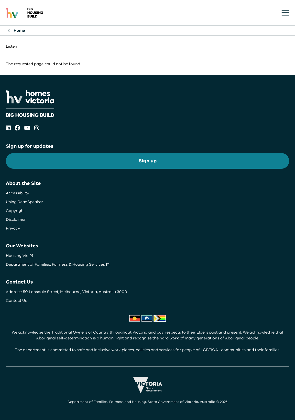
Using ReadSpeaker (24, 202)
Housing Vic (19, 255)
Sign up (148, 161)
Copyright (15, 210)
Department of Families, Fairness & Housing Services (58, 264)
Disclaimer (16, 219)
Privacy (13, 228)
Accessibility (17, 193)
